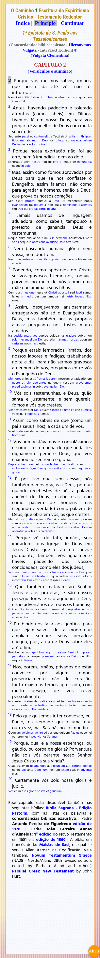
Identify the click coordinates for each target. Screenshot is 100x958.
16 (10, 622)
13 (9, 477)
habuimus (31, 140)
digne (33, 468)
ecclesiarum (70, 572)
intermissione (69, 519)
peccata (17, 656)
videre (16, 709)
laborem (51, 378)
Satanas (52, 736)
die (28, 382)
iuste (66, 409)
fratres (35, 97)
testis (70, 241)
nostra (36, 161)
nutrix (70, 296)
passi (25, 136)
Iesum (56, 609)
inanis (16, 101)
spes (43, 765)
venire (38, 732)
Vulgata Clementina (50, 55)
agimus (41, 519)
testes (18, 409)
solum (16, 339)
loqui (61, 140)
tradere (71, 335)
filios (88, 296)
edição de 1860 (51, 839)
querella (86, 409)
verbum (54, 523)
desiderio (43, 709)
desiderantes (22, 335)
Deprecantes (16, 464)
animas (63, 339)
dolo (28, 165)
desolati (39, 701)
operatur (18, 531)
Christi (52, 292)
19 (10, 741)
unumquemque (46, 431)
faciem (73, 705)
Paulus (75, 732)
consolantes (50, 464)
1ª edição (42, 834)
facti (79, 292)
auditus (66, 523)
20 (10, 778)
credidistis (32, 413)
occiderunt (42, 609)
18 (10, 714)
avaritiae (52, 241)
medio (29, 296)
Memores (14, 378)
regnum (82, 468)
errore (57, 161)
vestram (86, 705)
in (78, 136)
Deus (62, 241)
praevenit (48, 656)
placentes (85, 204)
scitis (25, 97)
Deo (45, 140)
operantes (39, 382)
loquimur (40, 204)
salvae (62, 652)
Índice (23, 23)
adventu (86, 769)
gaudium (59, 765)
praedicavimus (22, 386)
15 (10, 585)
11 (9, 419)
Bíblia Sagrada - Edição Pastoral (52, 810)
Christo (40, 576)
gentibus (38, 652)
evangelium (84, 140)
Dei (14, 144)
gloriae (87, 765)
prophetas (73, 609)
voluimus (28, 732)
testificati (67, 464)
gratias (30, 519)
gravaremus (84, 382)
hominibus (70, 204)
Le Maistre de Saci (51, 844)
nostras (74, 339)
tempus (66, 701)
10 (10, 391)
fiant (71, 652)
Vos (10, 409)
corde (23, 705)
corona (76, 765)
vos (75, 97)
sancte (54, 409)
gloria (32, 791)
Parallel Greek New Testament (43, 871)
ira (68, 656)
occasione (38, 241)
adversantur (20, 617)
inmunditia (84, 161)
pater (88, 431)
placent (55, 613)
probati (30, 200)
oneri (32, 292)
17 (9, 665)
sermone (62, 237)
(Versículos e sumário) (49, 71)
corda (42, 208)
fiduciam (18, 140)
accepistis (85, 523)
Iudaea (26, 576)
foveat (79, 296)
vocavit (54, 468)
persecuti (18, 613)
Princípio (45, 23)
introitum (47, 97)
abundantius (38, 705)
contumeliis (42, 136)
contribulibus (23, 580)
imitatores (29, 572)
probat (33, 208)
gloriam (56, 259)
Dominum (26, 609)
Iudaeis (65, 580)
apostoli (63, 292)
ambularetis (20, 468)
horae (76, 701)
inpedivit (35, 736)
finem (28, 660)
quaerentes (22, 259)
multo (32, 709)
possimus (22, 292)
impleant (86, 652)
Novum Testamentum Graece (62, 855)
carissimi (18, 343)
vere (67, 527)
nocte (16, 382)
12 (9, 440)
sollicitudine (37, 144)
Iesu (48, 576)
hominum (39, 527)
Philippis (86, 136)
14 (10, 536)
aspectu (86, 701)
